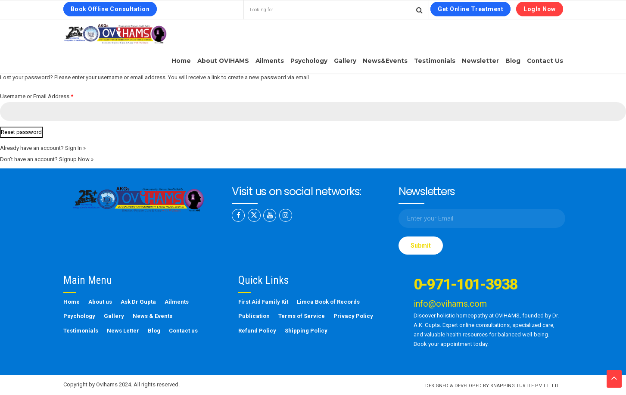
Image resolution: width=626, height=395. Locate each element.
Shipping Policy (306, 330)
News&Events (385, 60)
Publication (254, 316)
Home (181, 60)
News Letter (123, 330)
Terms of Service (301, 316)
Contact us (545, 60)
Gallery (345, 60)
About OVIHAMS (223, 60)
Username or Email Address (36, 96)
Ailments (269, 60)
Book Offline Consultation (110, 9)
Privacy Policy (353, 316)
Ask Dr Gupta (138, 302)
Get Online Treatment (470, 9)
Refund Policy (257, 330)
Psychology (308, 60)
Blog (512, 60)
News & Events (152, 316)
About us (100, 302)
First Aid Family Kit (263, 302)
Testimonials (434, 60)
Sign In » (75, 148)
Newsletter (480, 60)
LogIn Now (539, 9)
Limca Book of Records (328, 302)
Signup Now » (76, 159)
